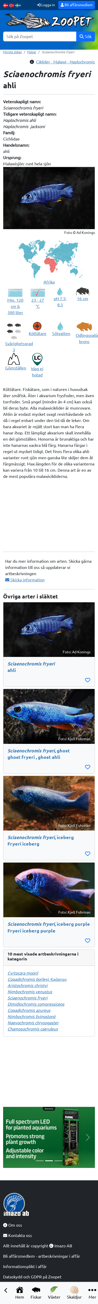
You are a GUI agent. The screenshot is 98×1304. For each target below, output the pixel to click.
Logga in (46, 5)
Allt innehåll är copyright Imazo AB (37, 1245)
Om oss (12, 1225)
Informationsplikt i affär (25, 1266)
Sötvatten (61, 333)
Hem (19, 1292)
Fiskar (36, 1292)
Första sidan (12, 52)
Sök (86, 36)
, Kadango (37, 979)
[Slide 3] (58, 1161)
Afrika (49, 282)
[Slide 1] (40, 1161)
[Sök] (39, 36)
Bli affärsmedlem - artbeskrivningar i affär (41, 1256)
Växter (54, 1292)
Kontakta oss (17, 1235)
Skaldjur (74, 1292)
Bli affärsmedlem (77, 5)
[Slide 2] (49, 1161)
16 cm (82, 298)
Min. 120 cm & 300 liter (15, 306)
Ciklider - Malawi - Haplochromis (65, 62)
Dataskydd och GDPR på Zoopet (32, 1277)
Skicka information (25, 579)
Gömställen (15, 368)
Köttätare (37, 333)
